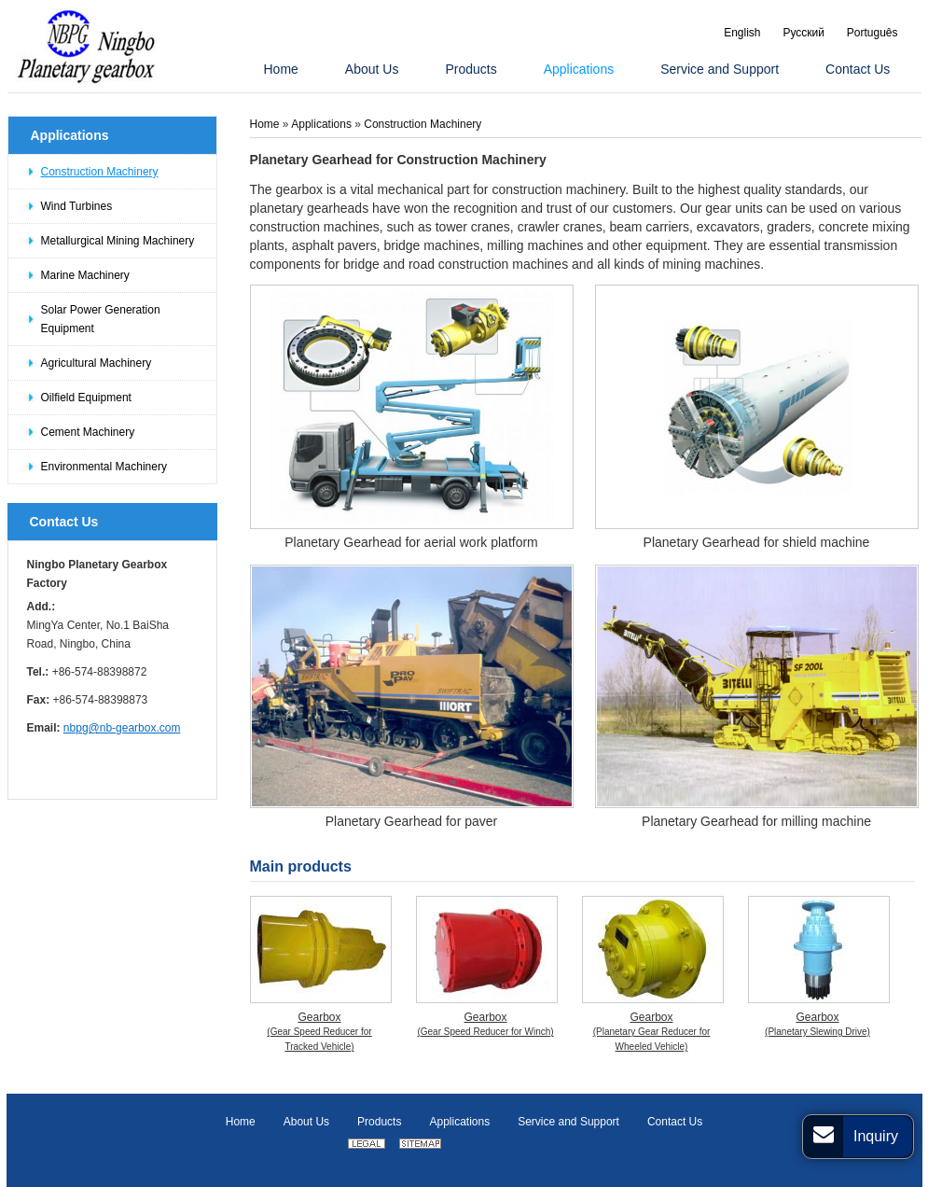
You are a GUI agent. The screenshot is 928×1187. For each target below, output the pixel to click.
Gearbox (320, 1032)
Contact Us (64, 521)
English (742, 32)
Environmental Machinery (104, 466)
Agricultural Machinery (96, 363)
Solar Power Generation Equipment (100, 319)
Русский (803, 32)
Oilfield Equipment (86, 397)
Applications (70, 135)
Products (379, 1121)
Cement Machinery (88, 432)
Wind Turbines (77, 206)
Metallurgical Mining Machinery (118, 240)
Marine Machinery (85, 275)
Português (872, 32)
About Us (306, 1121)
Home (266, 124)
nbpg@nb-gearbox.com (122, 727)
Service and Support (568, 1121)
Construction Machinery (100, 171)
